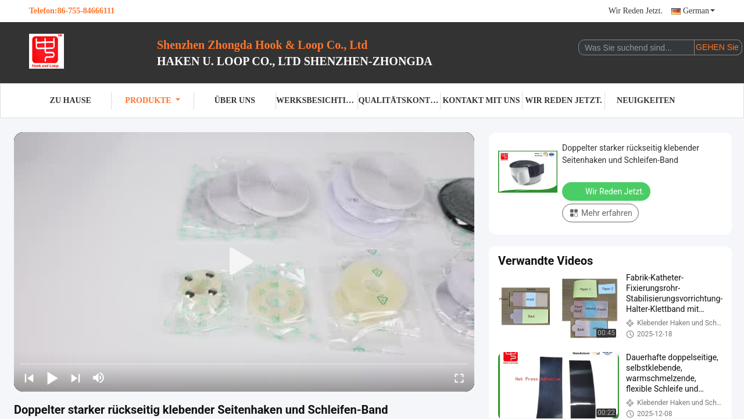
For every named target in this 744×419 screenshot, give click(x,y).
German (699, 10)
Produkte (152, 100)
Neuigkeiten (646, 100)
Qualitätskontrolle (399, 100)
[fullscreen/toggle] (459, 377)
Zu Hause (70, 100)
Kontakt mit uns (481, 100)
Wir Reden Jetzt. (636, 10)
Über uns (234, 100)
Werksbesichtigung (317, 100)
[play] (244, 261)
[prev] (29, 377)
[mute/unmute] (98, 377)
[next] (75, 377)
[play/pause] (52, 377)
